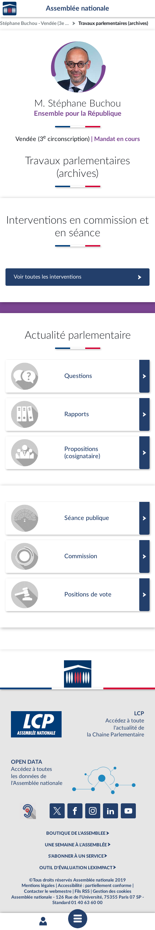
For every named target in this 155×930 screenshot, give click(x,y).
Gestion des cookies (112, 891)
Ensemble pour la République (77, 113)
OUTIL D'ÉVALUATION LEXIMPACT (76, 868)
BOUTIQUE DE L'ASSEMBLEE (75, 833)
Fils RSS (82, 891)
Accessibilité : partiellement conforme (94, 886)
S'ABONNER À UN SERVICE (76, 856)
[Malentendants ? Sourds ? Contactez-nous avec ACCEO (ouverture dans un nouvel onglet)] (28, 811)
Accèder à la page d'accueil (9, 8)
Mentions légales (38, 886)
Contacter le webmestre (48, 891)
